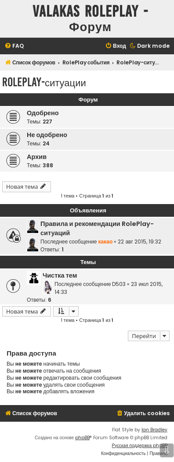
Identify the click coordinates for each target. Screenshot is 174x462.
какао (105, 241)
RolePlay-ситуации (44, 82)
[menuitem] (14, 46)
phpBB (82, 437)
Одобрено (43, 113)
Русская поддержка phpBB (139, 445)
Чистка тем (60, 275)
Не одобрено (47, 134)
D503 (119, 284)
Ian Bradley (154, 430)
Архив (37, 156)
